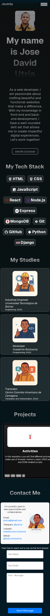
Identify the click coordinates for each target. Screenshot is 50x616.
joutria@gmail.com (12, 520)
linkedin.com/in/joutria (14, 531)
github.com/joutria (12, 538)
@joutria (18, 524)
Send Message (25, 610)
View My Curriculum (25, 151)
